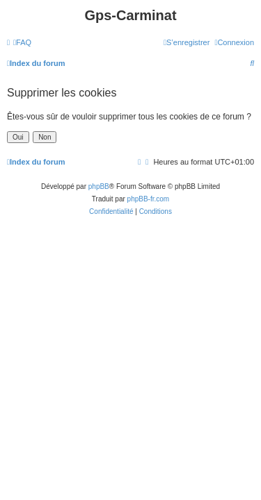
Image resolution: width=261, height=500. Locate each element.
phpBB (98, 186)
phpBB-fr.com (148, 199)
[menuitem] (22, 42)
